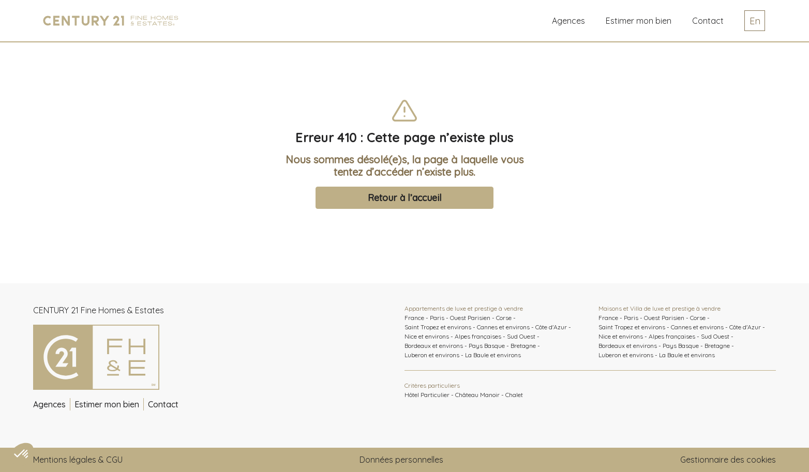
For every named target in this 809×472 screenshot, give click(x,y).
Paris (437, 318)
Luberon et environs (431, 355)
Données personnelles (401, 459)
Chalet (514, 395)
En (755, 21)
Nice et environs (426, 336)
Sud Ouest (521, 336)
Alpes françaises (478, 336)
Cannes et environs (503, 327)
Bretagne (523, 345)
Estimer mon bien (106, 404)
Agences (568, 21)
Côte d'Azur (551, 327)
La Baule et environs (493, 355)
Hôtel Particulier (427, 395)
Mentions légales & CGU (78, 459)
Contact (708, 21)
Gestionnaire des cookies (728, 459)
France (414, 318)
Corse (504, 318)
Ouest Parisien (470, 318)
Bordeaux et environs (433, 345)
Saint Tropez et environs (437, 327)
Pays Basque (487, 345)
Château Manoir (477, 395)
